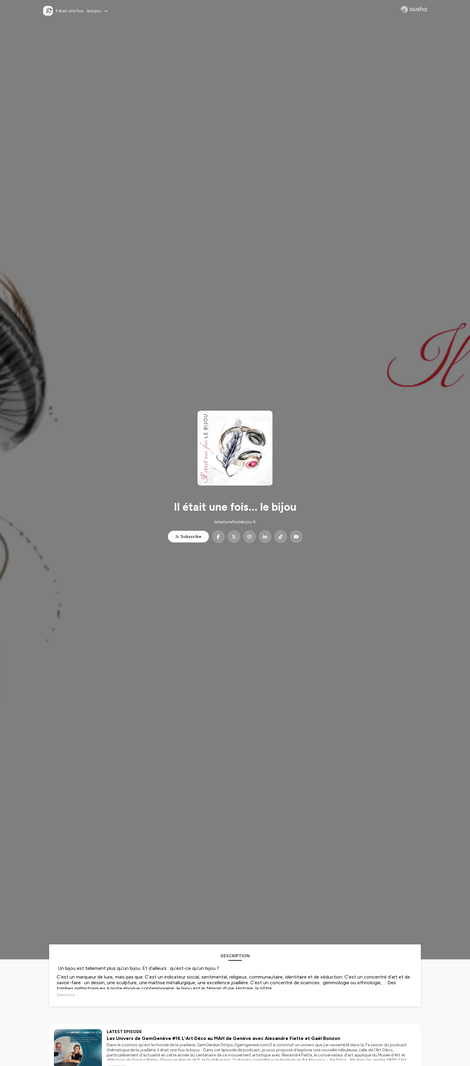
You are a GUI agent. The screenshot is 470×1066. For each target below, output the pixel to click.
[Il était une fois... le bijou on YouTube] (296, 536)
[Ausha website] (414, 9)
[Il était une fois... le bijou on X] (234, 536)
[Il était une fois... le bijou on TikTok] (281, 536)
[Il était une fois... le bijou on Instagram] (249, 536)
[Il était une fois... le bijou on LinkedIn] (265, 536)
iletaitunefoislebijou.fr (235, 521)
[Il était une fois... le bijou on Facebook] (218, 536)
